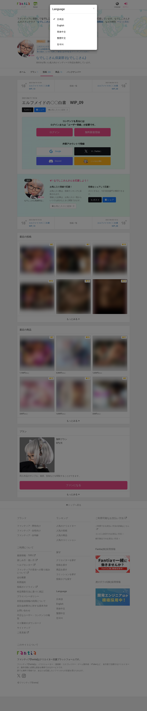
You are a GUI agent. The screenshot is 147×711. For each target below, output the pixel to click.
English (60, 25)
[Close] (94, 8)
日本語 (60, 19)
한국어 (60, 44)
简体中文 (61, 32)
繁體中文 (61, 38)
